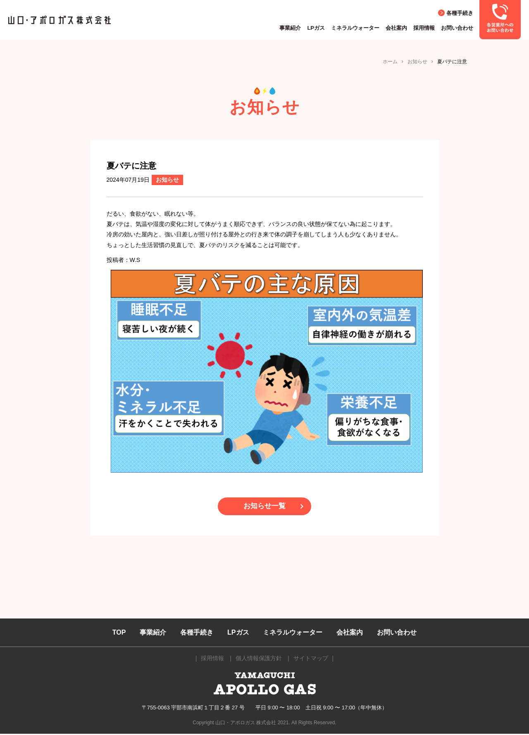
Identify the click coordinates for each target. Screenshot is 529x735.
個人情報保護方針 (259, 660)
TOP (119, 633)
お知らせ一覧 (264, 507)
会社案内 (396, 28)
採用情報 (424, 28)
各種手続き (459, 13)
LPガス (316, 28)
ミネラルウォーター (355, 28)
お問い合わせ (457, 28)
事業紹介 (290, 28)
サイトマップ (310, 660)
